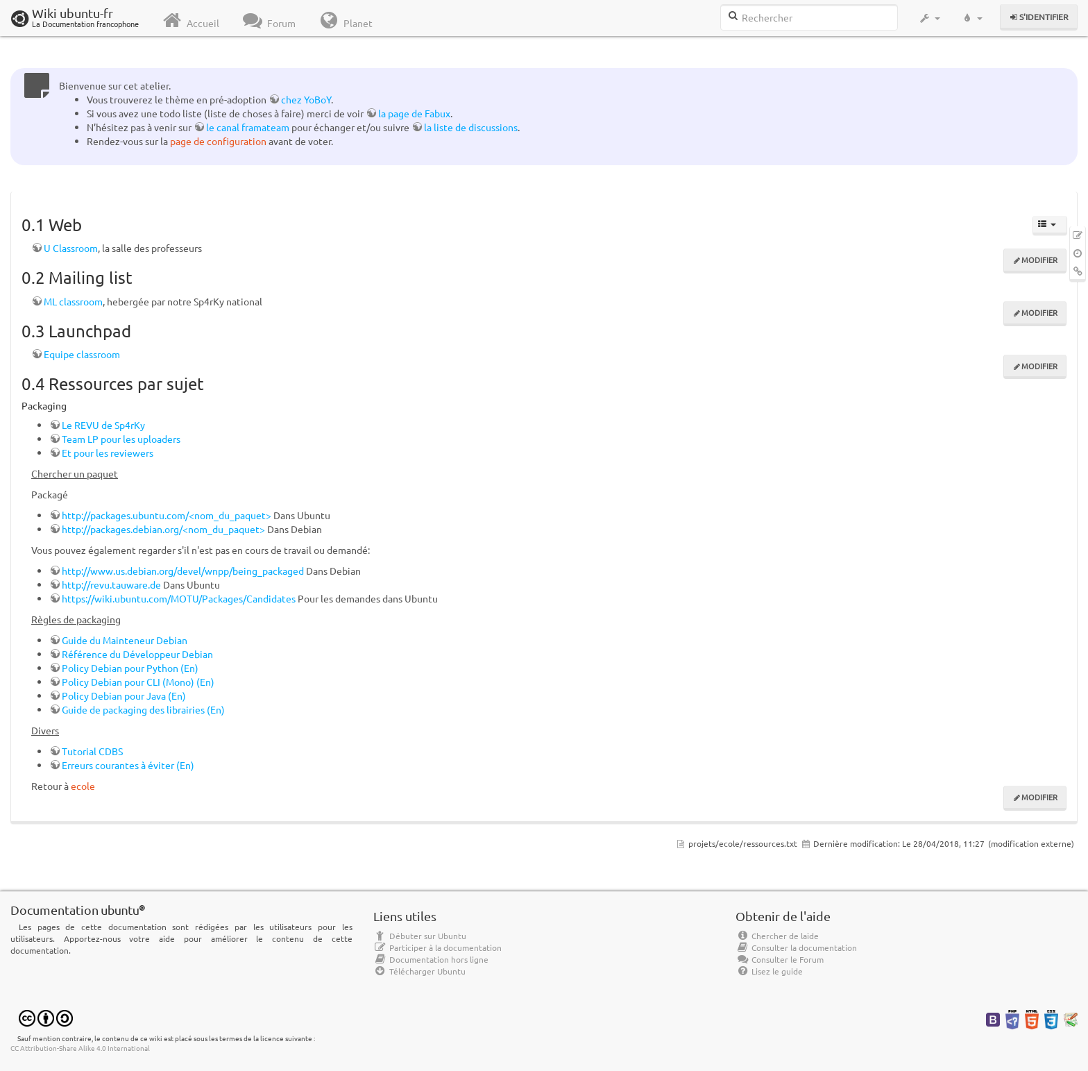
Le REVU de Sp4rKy (103, 425)
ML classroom (73, 301)
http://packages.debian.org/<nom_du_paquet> (163, 529)
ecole (83, 785)
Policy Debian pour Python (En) (130, 667)
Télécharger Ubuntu (419, 971)
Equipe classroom (82, 354)
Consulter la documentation (796, 947)
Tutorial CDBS (92, 751)
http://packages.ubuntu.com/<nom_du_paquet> (166, 515)
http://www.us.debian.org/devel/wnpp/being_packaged (183, 570)
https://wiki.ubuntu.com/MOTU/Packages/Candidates (179, 598)
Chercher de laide (777, 935)
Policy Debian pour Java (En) (124, 695)
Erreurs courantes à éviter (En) (128, 765)
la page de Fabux (414, 113)
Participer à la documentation (437, 947)
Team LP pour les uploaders (121, 438)
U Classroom (71, 248)
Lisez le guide (769, 971)
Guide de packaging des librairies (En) (143, 709)
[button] (929, 18)
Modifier (1039, 259)
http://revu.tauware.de (111, 584)
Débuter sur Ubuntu (419, 935)
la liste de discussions (471, 127)
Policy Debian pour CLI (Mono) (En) (138, 681)
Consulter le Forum (780, 959)
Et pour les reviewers (107, 452)
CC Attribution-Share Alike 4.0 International (80, 1048)
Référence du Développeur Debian (137, 654)
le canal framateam (247, 127)
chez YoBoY (306, 99)
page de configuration (218, 141)
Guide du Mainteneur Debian (124, 640)
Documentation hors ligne (430, 959)
